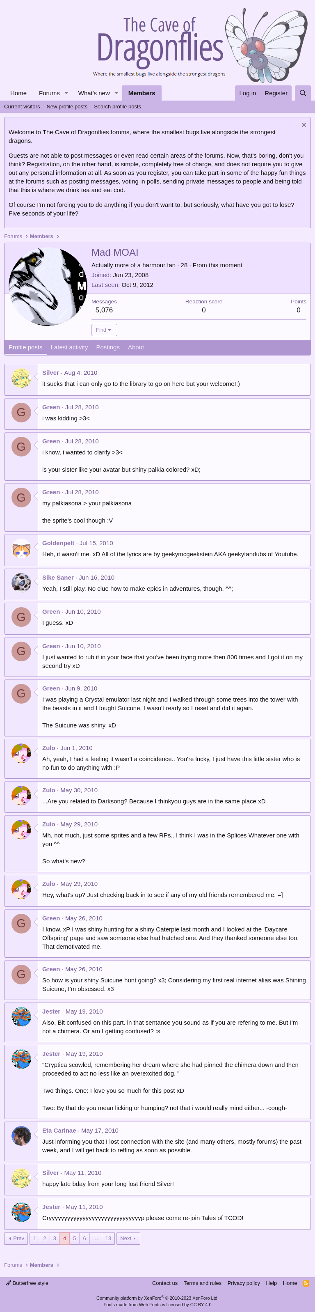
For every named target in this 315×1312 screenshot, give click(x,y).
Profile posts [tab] (26, 347)
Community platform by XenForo (157, 1298)
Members (141, 92)
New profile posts (66, 106)
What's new (94, 92)
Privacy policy (244, 1283)
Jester (51, 1011)
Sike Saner (58, 577)
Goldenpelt (58, 542)
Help (271, 1283)
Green (51, 407)
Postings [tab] (108, 347)
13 (108, 1238)
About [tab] (136, 347)
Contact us (165, 1283)
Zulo (48, 747)
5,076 (104, 310)
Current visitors (22, 106)
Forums (49, 92)
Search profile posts (117, 106)
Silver (50, 372)
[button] (66, 93)
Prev (18, 1238)
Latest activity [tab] (69, 347)
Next (125, 1238)
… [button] (95, 1238)
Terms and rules (202, 1283)
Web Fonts (150, 1304)
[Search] (303, 93)
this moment (225, 264)
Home (18, 92)
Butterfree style (27, 1283)
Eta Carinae (59, 1130)
